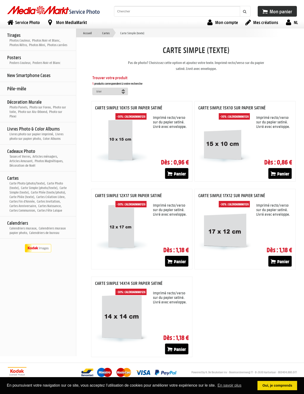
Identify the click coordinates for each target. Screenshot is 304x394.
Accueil (87, 33)
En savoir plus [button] (230, 385)
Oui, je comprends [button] (277, 385)
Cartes (106, 33)
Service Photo (84, 11)
